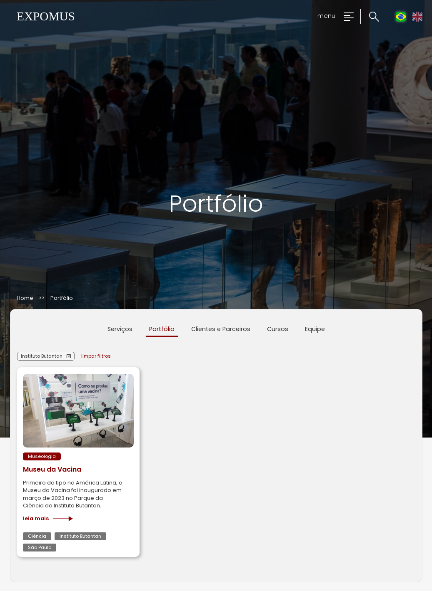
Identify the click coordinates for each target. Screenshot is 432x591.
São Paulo (39, 547)
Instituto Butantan (41, 356)
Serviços (119, 329)
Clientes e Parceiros (220, 329)
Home (25, 298)
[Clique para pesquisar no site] (369, 17)
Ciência (37, 536)
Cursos (277, 329)
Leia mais (48, 518)
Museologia (42, 456)
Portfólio (162, 329)
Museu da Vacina (52, 469)
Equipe (315, 329)
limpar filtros (96, 356)
